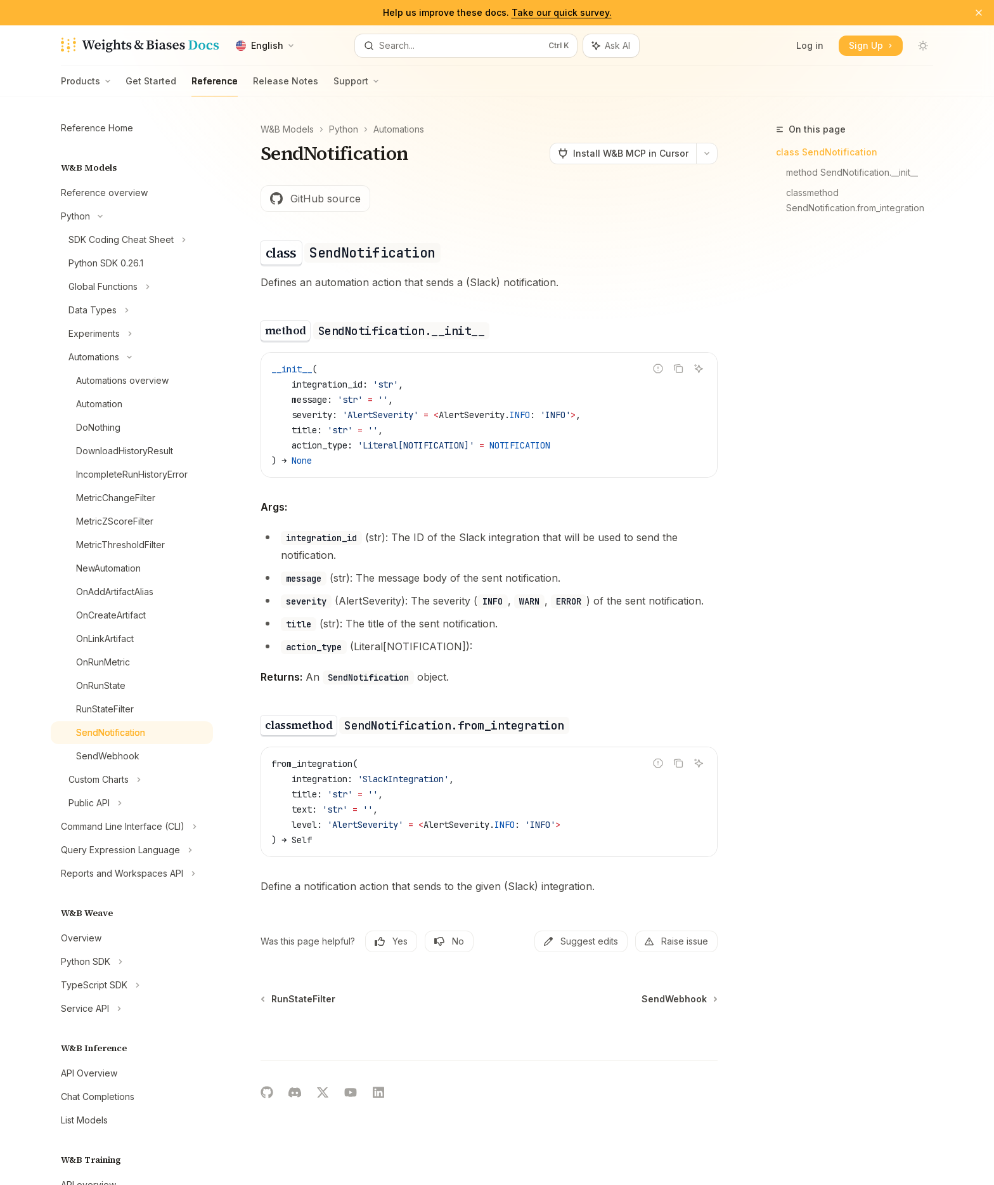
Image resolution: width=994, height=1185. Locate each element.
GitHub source (315, 198)
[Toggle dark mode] (923, 46)
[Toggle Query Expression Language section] (132, 850)
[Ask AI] (698, 368)
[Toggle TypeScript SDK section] (132, 985)
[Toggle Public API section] (132, 803)
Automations (398, 129)
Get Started (151, 85)
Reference (214, 85)
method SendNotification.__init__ (852, 172)
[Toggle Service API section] (132, 1008)
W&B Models (287, 129)
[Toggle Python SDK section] (132, 961)
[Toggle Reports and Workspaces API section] (132, 873)
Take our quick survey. (562, 12)
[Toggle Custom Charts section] (132, 779)
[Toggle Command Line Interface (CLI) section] (132, 826)
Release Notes (285, 85)
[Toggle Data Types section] (132, 310)
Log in (809, 45)
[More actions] (707, 153)
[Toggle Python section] (132, 216)
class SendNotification (826, 152)
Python (343, 129)
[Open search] (466, 45)
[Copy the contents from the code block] (678, 368)
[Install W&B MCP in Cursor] (623, 153)
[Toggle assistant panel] (611, 45)
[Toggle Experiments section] (132, 333)
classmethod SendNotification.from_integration (855, 200)
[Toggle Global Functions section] (132, 286)
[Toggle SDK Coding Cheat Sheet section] (132, 239)
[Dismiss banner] (979, 13)
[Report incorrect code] (658, 368)
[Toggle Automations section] (132, 357)
